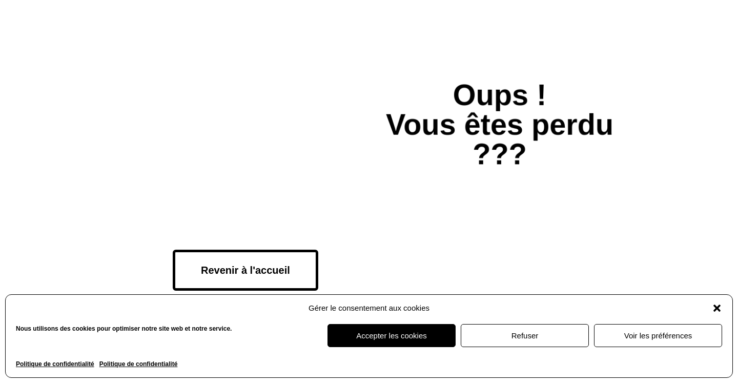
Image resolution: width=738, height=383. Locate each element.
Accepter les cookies (391, 335)
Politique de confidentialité (55, 364)
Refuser (525, 335)
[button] (717, 308)
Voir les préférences (658, 335)
